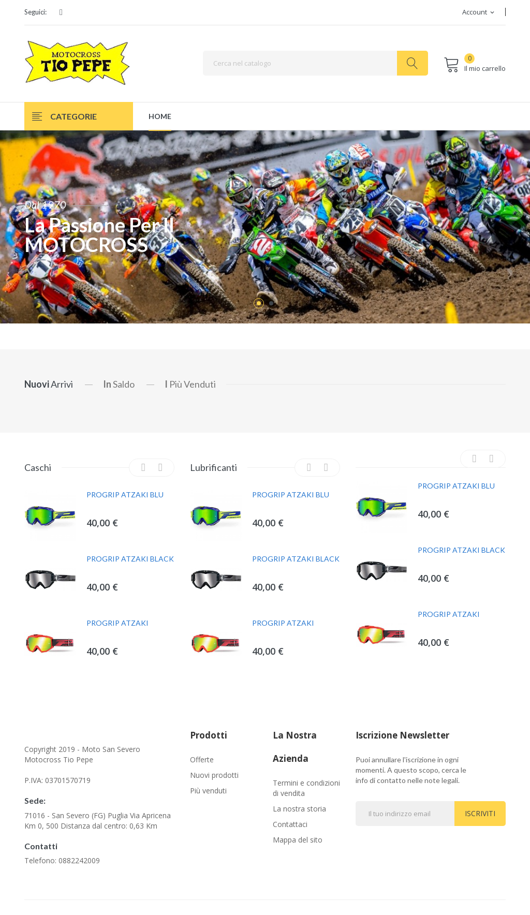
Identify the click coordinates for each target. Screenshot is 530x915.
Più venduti (208, 790)
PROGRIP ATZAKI (117, 622)
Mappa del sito (297, 840)
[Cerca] (315, 63)
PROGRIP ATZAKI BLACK (130, 558)
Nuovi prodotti (214, 775)
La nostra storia (299, 809)
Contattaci (290, 824)
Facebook (61, 12)
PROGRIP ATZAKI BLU (125, 494)
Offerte (202, 759)
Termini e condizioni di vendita (306, 788)
